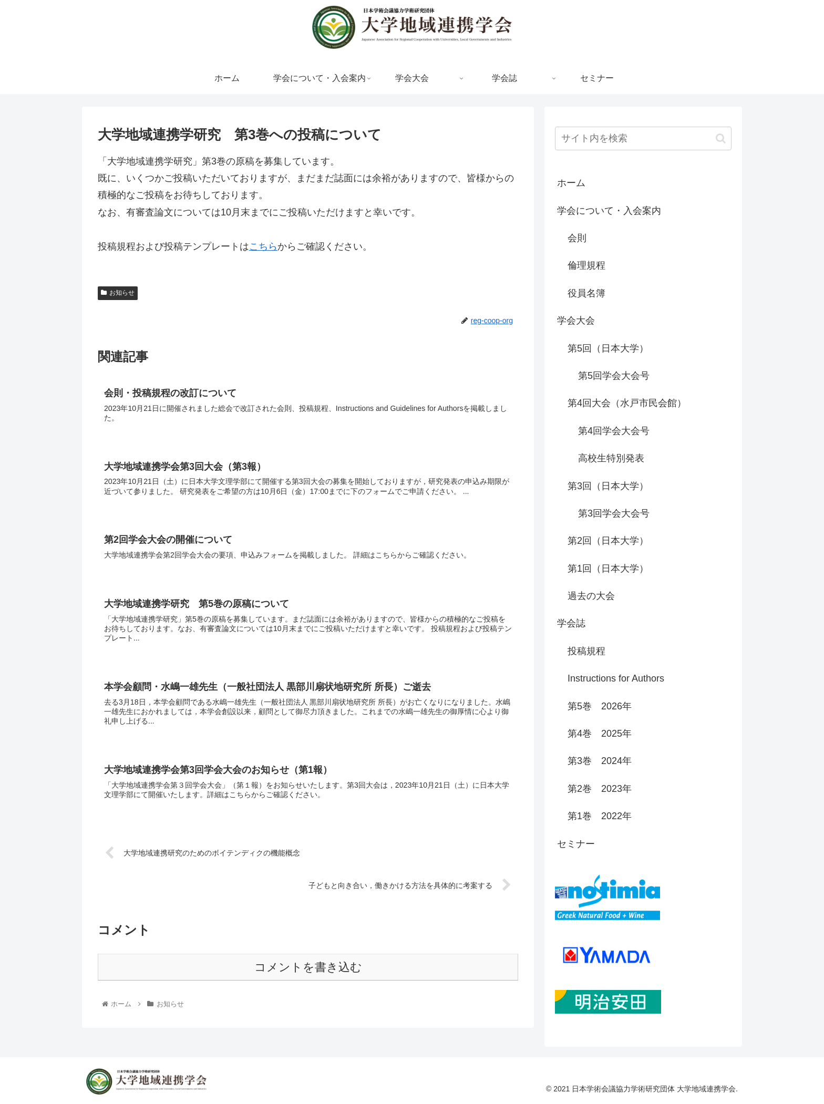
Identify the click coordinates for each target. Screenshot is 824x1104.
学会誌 (571, 623)
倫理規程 (586, 265)
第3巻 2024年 (600, 761)
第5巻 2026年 (600, 706)
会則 (577, 238)
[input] (643, 138)
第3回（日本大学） (608, 486)
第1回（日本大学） (608, 568)
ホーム (571, 183)
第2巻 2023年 (600, 788)
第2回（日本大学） (608, 540)
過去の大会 (591, 596)
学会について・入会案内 (609, 210)
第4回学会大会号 (614, 431)
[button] (721, 138)
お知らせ (118, 292)
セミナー (576, 844)
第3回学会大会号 (614, 513)
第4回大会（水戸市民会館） (627, 403)
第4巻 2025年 (600, 733)
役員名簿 (586, 293)
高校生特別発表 (611, 458)
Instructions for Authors (616, 678)
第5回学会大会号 (614, 375)
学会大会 (576, 320)
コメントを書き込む (308, 971)
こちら (263, 246)
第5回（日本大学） (608, 348)
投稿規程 (586, 651)
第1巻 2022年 (600, 816)
